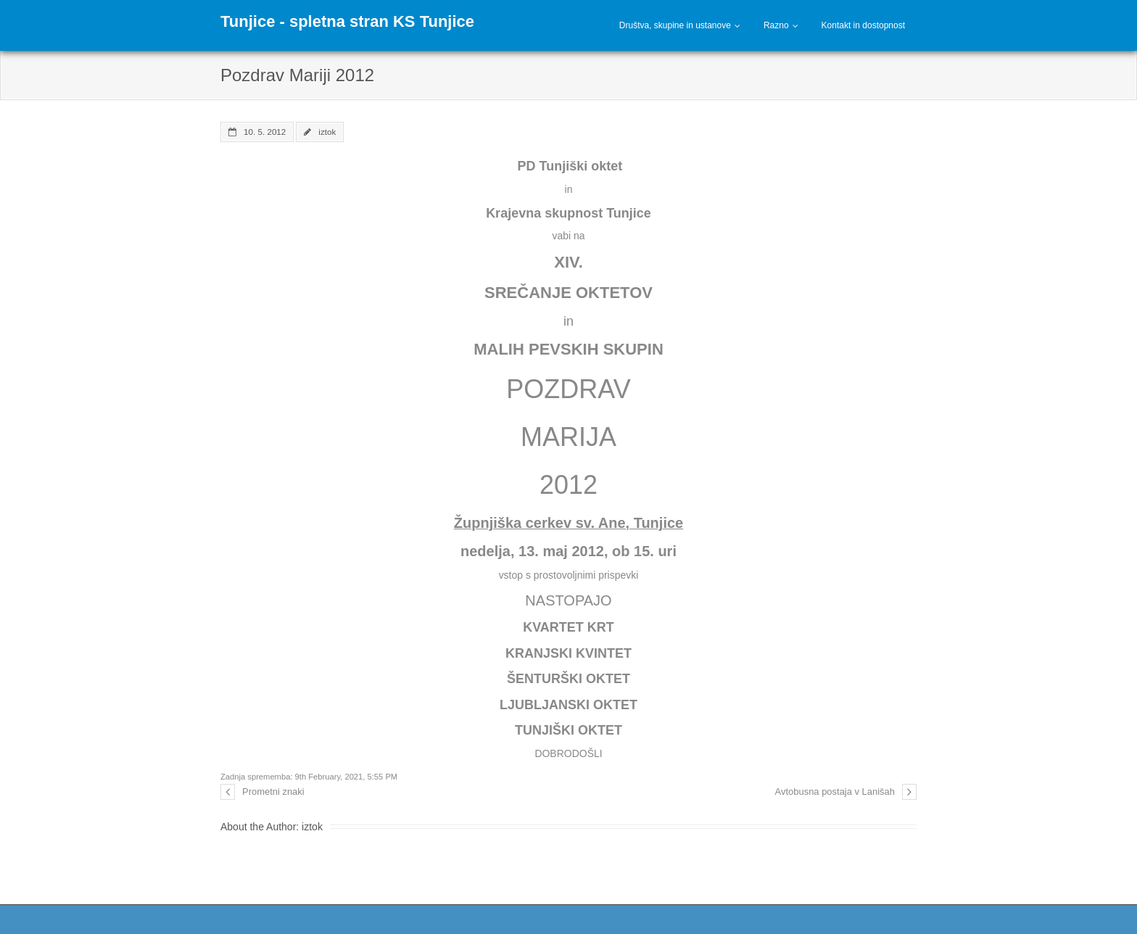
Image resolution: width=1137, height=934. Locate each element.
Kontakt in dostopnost (863, 25)
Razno (776, 25)
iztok (327, 131)
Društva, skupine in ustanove (675, 25)
